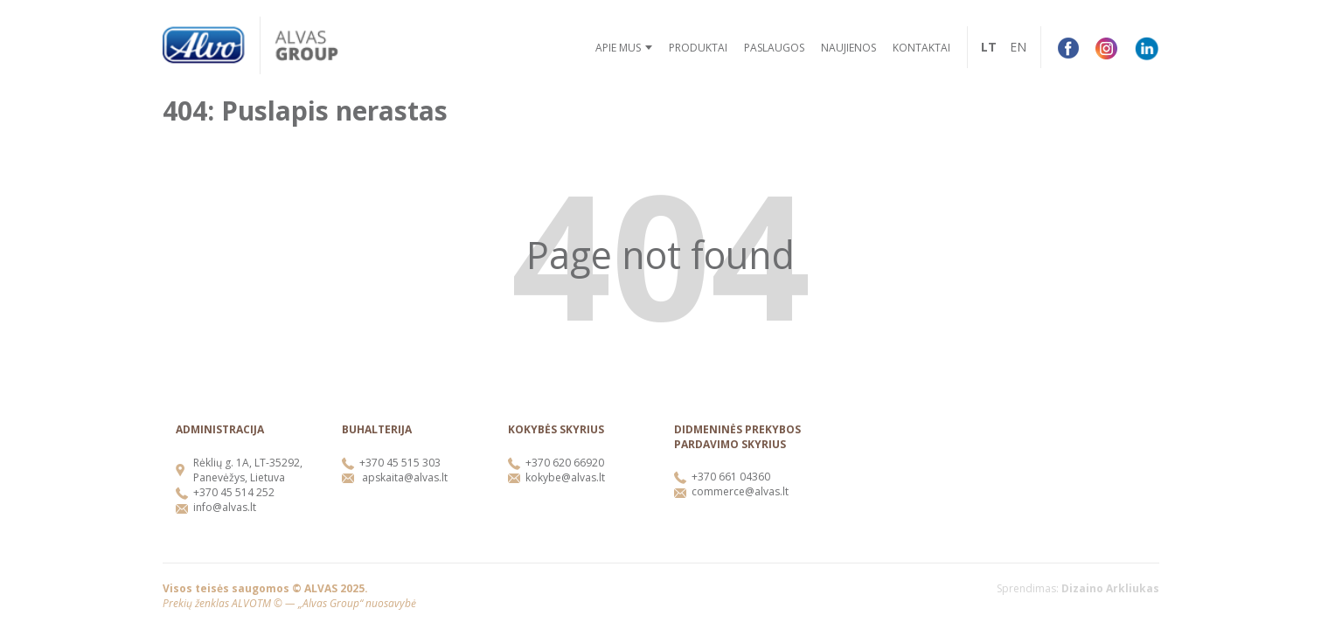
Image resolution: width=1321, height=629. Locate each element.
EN (1018, 46)
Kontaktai (921, 47)
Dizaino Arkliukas (1110, 588)
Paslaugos (774, 47)
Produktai (698, 47)
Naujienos (848, 47)
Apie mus (618, 47)
